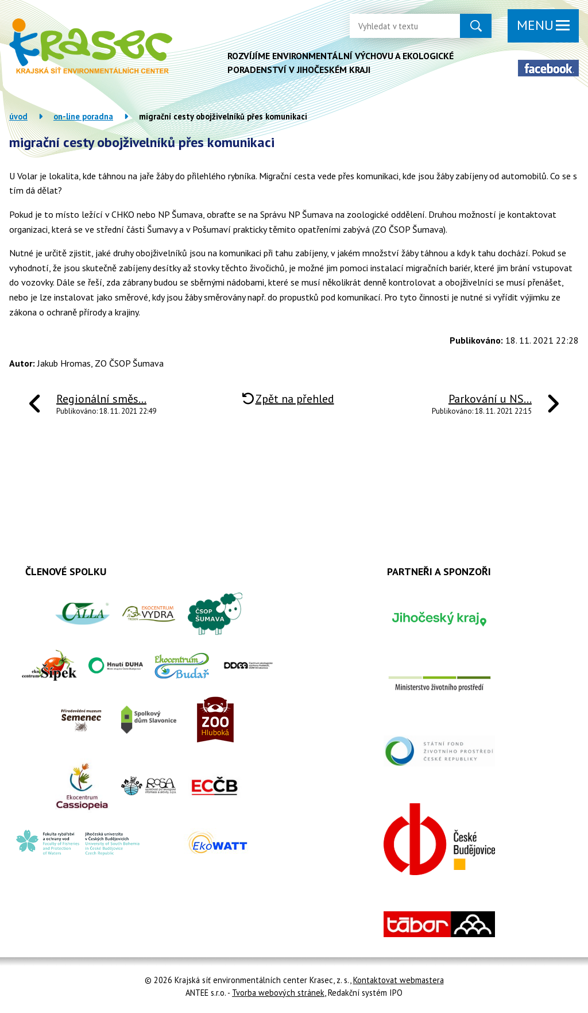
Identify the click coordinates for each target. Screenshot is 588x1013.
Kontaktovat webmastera (398, 980)
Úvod (18, 116)
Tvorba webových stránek (278, 992)
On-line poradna (83, 116)
